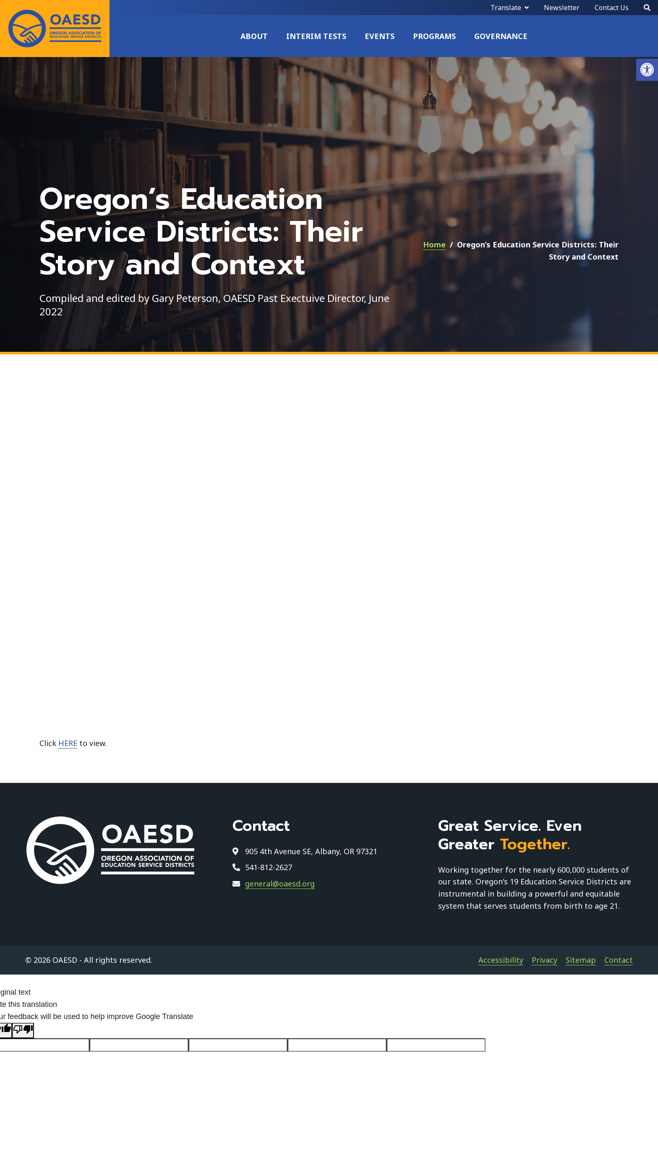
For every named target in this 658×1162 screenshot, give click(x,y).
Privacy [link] (544, 960)
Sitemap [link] (581, 960)
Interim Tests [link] (316, 36)
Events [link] (379, 36)
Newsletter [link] (562, 7)
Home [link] (434, 244)
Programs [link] (434, 36)
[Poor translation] (23, 1030)
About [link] (254, 36)
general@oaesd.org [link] (280, 884)
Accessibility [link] (500, 960)
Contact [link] (618, 960)
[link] (647, 70)
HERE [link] (67, 743)
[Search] (647, 7)
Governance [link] (500, 36)
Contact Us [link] (612, 7)
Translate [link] (506, 7)
